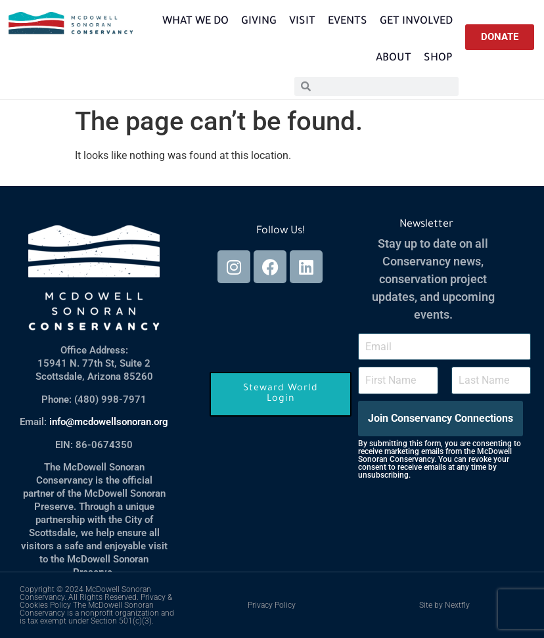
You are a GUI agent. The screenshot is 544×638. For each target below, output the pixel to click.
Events (347, 22)
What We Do (195, 22)
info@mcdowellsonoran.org (108, 422)
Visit (302, 22)
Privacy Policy (272, 605)
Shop (438, 58)
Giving (259, 22)
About (393, 58)
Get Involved (416, 22)
